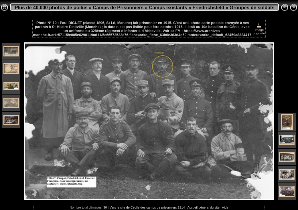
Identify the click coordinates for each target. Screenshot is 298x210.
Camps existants (168, 7)
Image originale (259, 29)
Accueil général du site (203, 207)
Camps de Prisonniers (118, 7)
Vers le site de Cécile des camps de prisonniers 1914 (147, 207)
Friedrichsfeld (208, 7)
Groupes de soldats (252, 7)
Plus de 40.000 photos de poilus (51, 7)
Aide (225, 207)
